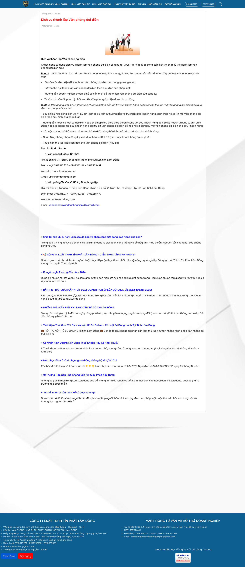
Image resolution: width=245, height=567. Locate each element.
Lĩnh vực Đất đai (101, 4)
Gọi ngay (25, 556)
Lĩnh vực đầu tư (80, 4)
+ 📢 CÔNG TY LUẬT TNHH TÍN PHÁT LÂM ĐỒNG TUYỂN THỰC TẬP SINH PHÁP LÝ (88, 254)
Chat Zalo (9, 556)
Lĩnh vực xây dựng (124, 4)
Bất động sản (173, 4)
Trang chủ (46, 13)
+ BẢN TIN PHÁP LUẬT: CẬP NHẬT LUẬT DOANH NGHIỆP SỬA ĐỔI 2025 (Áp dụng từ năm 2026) (96, 289)
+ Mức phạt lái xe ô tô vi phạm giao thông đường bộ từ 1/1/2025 (79, 360)
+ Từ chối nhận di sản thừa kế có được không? (68, 392)
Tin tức (57, 13)
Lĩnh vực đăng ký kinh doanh (51, 4)
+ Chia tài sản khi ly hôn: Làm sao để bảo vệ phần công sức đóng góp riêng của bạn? (91, 236)
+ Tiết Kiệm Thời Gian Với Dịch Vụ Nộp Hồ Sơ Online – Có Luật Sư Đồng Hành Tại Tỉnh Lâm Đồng (98, 325)
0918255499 (208, 4)
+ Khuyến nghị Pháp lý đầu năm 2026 (63, 272)
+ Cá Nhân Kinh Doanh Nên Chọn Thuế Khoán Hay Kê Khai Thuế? (79, 342)
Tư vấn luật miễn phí (150, 4)
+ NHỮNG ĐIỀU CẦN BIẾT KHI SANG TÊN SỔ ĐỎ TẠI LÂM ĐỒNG (77, 307)
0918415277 (191, 4)
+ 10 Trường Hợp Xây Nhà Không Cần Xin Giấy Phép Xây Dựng (78, 374)
